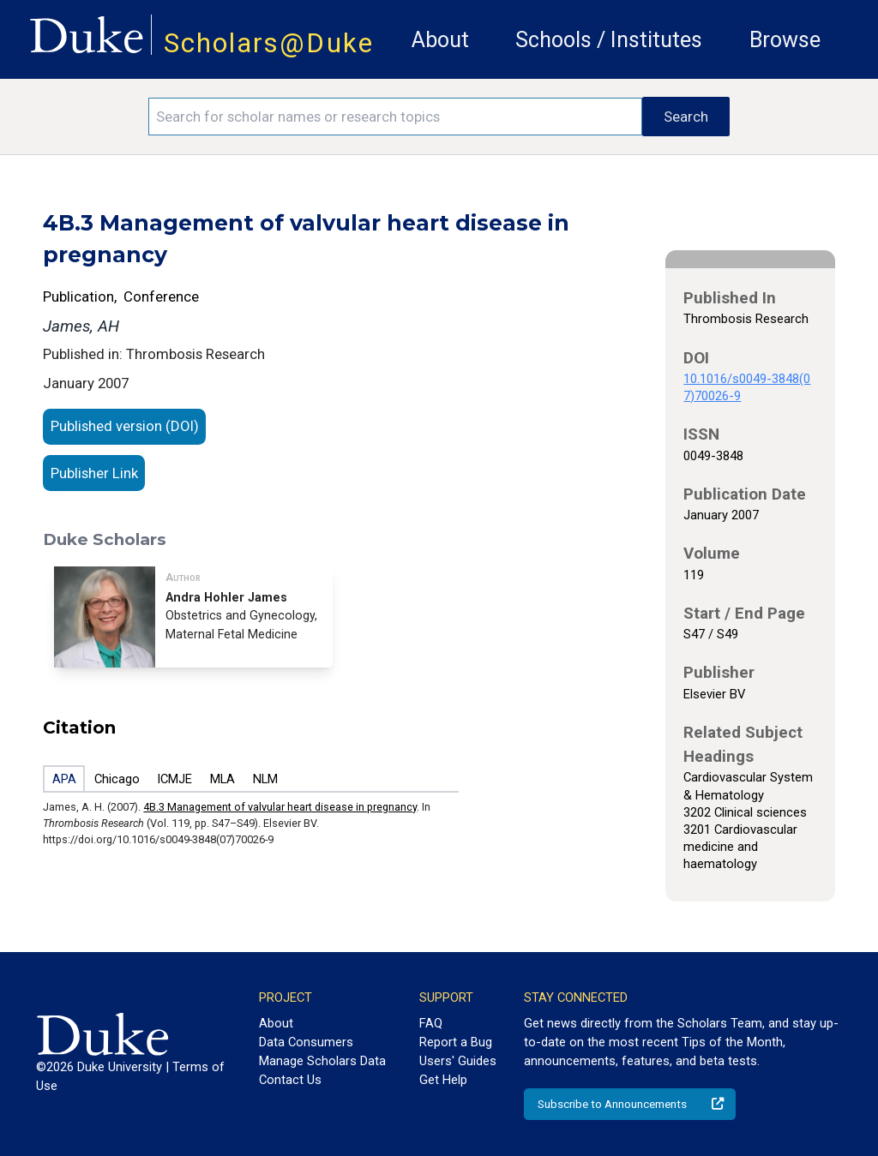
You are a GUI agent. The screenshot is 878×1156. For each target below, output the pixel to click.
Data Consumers (306, 1042)
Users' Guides (457, 1061)
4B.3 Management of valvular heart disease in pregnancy (280, 806)
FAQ (430, 1023)
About (440, 39)
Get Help (443, 1079)
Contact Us (290, 1079)
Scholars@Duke (269, 43)
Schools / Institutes (608, 39)
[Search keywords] (395, 116)
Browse (785, 39)
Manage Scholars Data (322, 1061)
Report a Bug (455, 1042)
